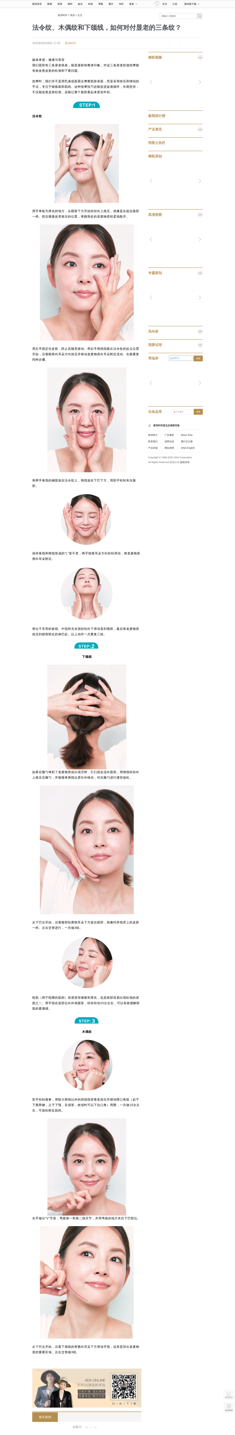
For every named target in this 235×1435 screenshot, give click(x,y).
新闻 (49, 4)
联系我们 (153, 441)
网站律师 (169, 448)
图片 (111, 4)
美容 (72, 15)
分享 (174, 43)
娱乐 (80, 4)
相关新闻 (45, 1417)
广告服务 (169, 435)
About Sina (187, 435)
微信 (163, 43)
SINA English (188, 448)
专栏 (121, 4)
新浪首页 (37, 4)
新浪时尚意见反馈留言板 (166, 425)
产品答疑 (153, 448)
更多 (133, 4)
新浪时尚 (62, 15)
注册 (174, 4)
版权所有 (185, 462)
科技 (90, 4)
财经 (70, 4)
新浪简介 (153, 435)
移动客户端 (191, 4)
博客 (100, 4)
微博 (151, 43)
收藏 (140, 43)
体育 (59, 4)
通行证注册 (187, 441)
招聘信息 (169, 441)
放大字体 (128, 43)
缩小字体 (117, 43)
